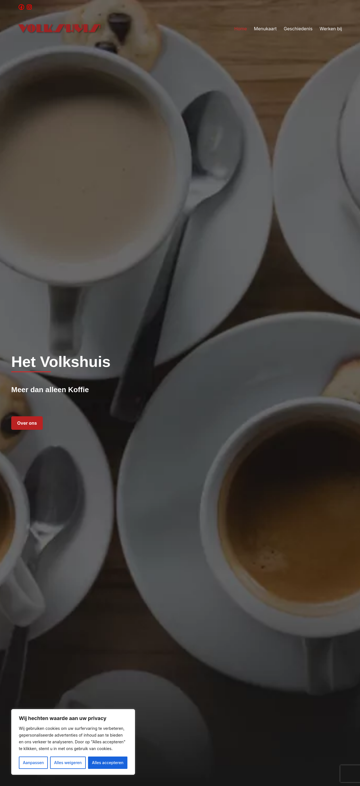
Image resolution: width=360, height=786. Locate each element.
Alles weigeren (68, 762)
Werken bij (331, 28)
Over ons (27, 423)
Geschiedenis (298, 28)
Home (240, 28)
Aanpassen (33, 762)
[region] (73, 742)
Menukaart (265, 28)
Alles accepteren (107, 762)
